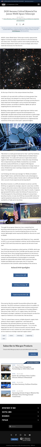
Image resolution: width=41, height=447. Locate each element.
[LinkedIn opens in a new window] (25, 435)
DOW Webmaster (16, 31)
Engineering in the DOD (20, 294)
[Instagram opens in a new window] (20, 435)
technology (19, 335)
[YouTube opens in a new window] (29, 435)
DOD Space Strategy (20, 285)
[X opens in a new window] (11, 435)
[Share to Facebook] (17, 24)
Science (11, 335)
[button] (39, 4)
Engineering (29, 335)
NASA (4, 338)
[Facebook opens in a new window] (16, 435)
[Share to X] (20, 24)
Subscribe (33, 354)
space (4, 335)
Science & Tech (20, 275)
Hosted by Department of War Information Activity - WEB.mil (20, 445)
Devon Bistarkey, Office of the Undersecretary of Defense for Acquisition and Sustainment (21, 19)
